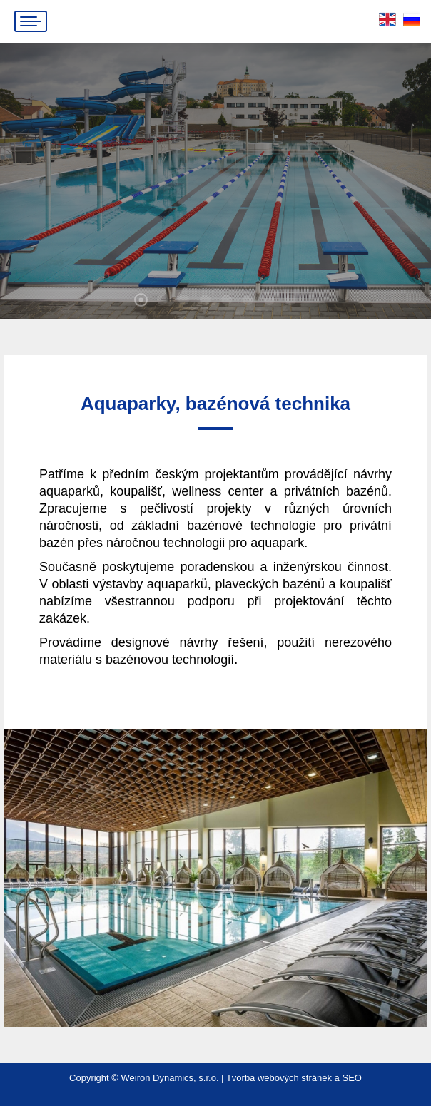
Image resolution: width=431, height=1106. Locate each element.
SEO (351, 1077)
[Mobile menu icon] (30, 21)
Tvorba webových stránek (279, 1077)
